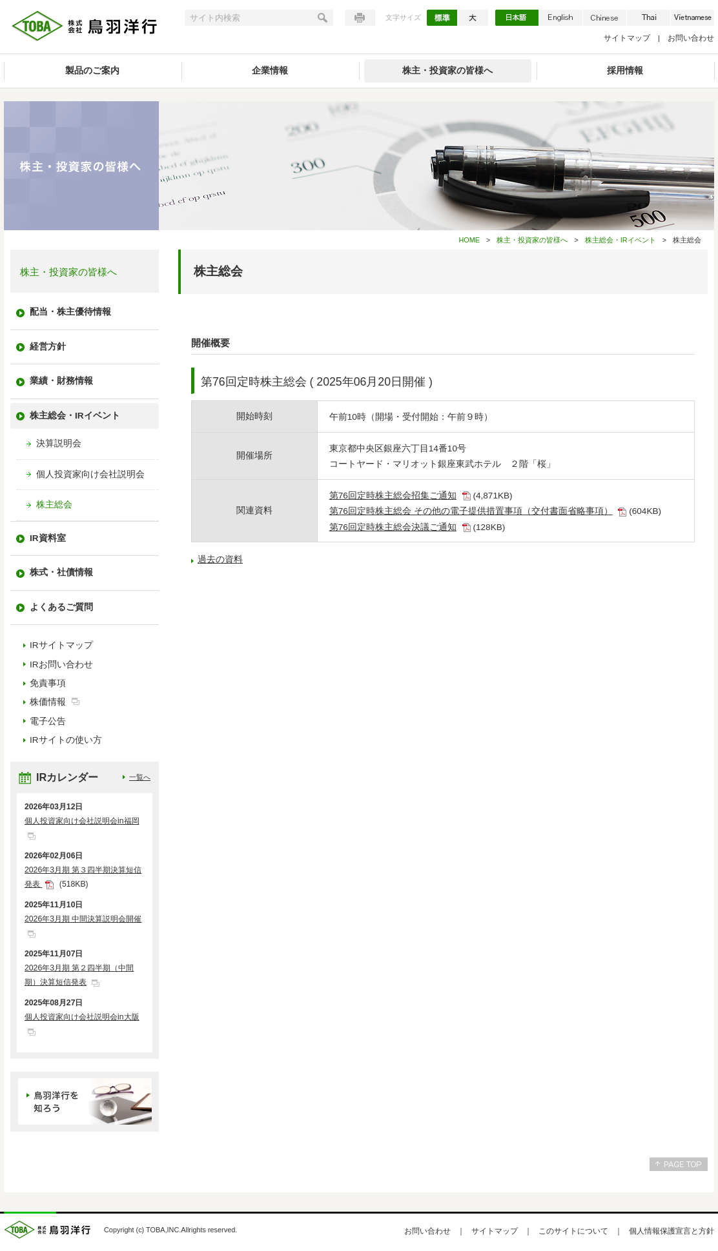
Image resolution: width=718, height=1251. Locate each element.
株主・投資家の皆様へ (447, 70)
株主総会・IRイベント (620, 240)
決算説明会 (58, 443)
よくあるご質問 (61, 607)
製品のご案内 (92, 70)
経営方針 (48, 346)
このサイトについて (573, 1231)
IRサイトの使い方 (66, 740)
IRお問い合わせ (61, 664)
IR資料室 (48, 538)
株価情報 (48, 702)
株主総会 (54, 504)
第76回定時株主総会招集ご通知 (392, 495)
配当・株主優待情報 (70, 312)
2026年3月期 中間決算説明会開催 (83, 918)
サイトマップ (627, 38)
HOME (469, 240)
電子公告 (48, 721)
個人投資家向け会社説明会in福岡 (82, 820)
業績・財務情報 (61, 381)
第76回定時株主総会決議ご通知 (392, 527)
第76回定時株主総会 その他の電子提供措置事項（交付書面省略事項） (471, 511)
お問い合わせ (691, 38)
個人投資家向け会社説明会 (90, 474)
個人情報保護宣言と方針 (671, 1231)
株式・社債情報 (61, 572)
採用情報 (625, 70)
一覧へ (139, 777)
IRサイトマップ (61, 645)
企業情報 (270, 70)
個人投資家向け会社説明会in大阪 (82, 1016)
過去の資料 (220, 559)
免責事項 (48, 683)
